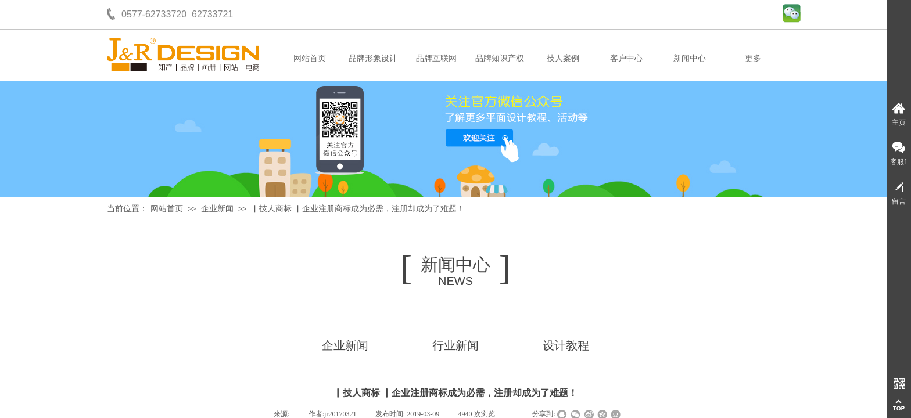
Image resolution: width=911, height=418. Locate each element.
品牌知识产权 (499, 58)
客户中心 (626, 58)
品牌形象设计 (373, 58)
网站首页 (309, 58)
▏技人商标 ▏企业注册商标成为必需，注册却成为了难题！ (358, 208)
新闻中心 (689, 58)
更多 (753, 58)
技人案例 (563, 58)
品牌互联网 (436, 58)
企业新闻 (217, 208)
